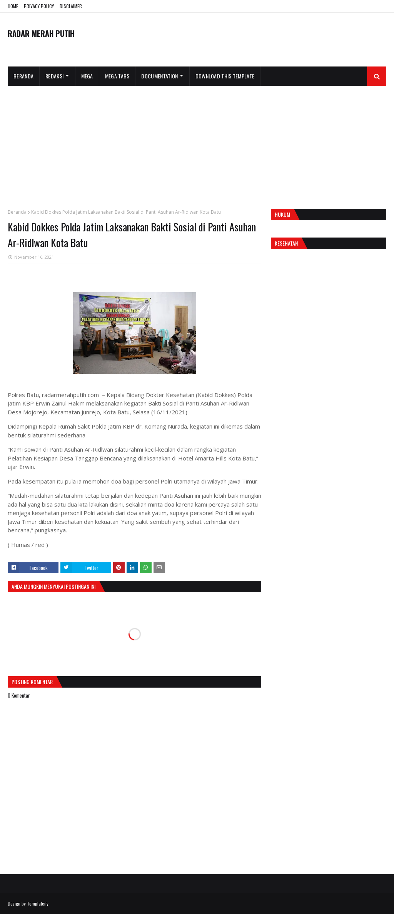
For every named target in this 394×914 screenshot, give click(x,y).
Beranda (17, 212)
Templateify (37, 903)
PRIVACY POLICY (39, 6)
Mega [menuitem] (87, 76)
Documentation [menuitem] (159, 76)
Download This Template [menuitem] (225, 76)
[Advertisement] (197, 143)
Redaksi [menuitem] (54, 76)
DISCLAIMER (71, 6)
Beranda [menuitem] (23, 76)
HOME (13, 6)
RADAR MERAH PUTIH (41, 33)
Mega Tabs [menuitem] (117, 76)
